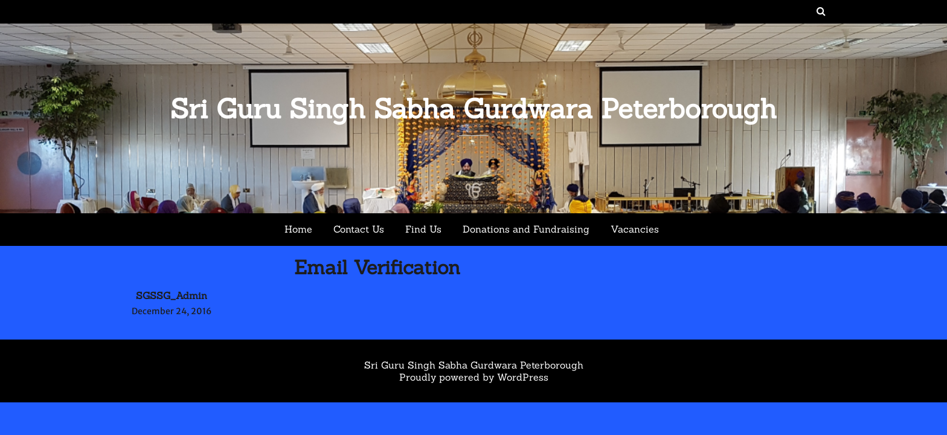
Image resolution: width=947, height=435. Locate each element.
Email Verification (377, 267)
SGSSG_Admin (171, 295)
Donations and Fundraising (526, 229)
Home (298, 229)
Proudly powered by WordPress (473, 377)
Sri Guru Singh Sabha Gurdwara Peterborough (473, 108)
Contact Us (358, 229)
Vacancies (635, 229)
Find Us (423, 229)
